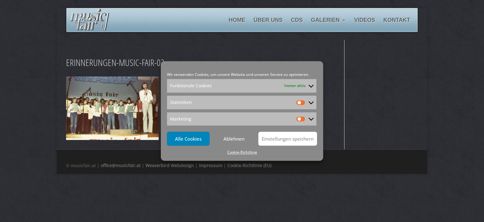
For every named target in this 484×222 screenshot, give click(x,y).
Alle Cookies (188, 139)
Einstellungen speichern (288, 139)
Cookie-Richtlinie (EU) (249, 165)
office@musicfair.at (120, 165)
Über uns (268, 20)
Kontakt (396, 20)
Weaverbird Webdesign (169, 165)
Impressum (210, 165)
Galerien (325, 20)
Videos (364, 20)
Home (237, 20)
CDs (297, 20)
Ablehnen (233, 139)
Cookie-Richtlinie (242, 152)
